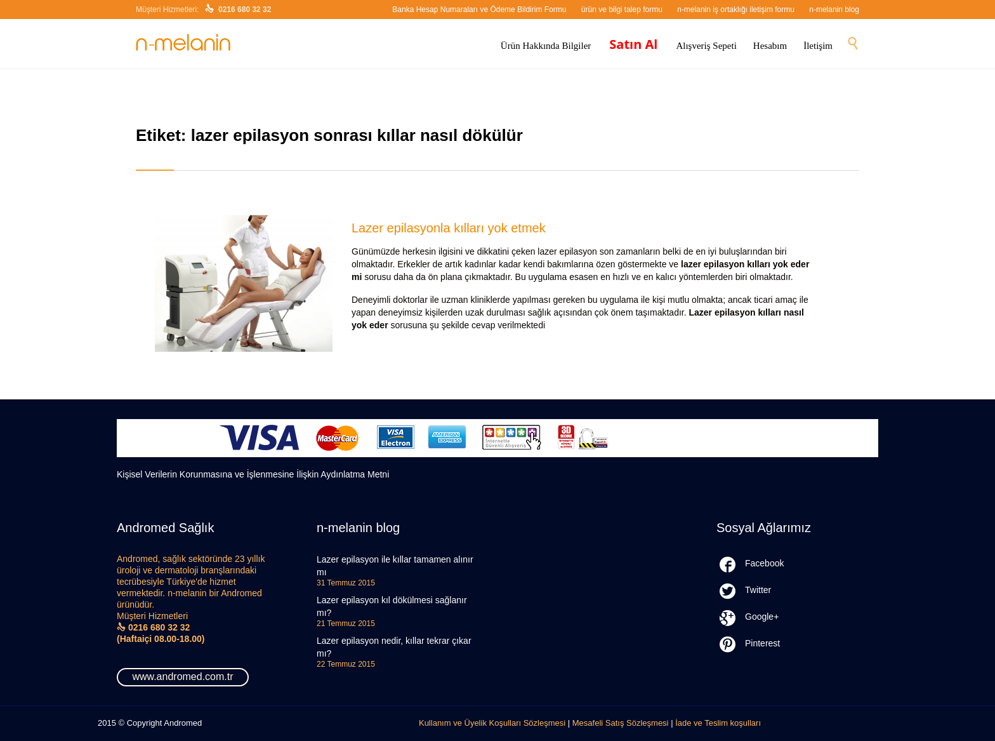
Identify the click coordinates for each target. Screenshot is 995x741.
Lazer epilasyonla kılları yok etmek (449, 228)
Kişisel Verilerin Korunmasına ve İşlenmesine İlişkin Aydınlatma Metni (253, 474)
